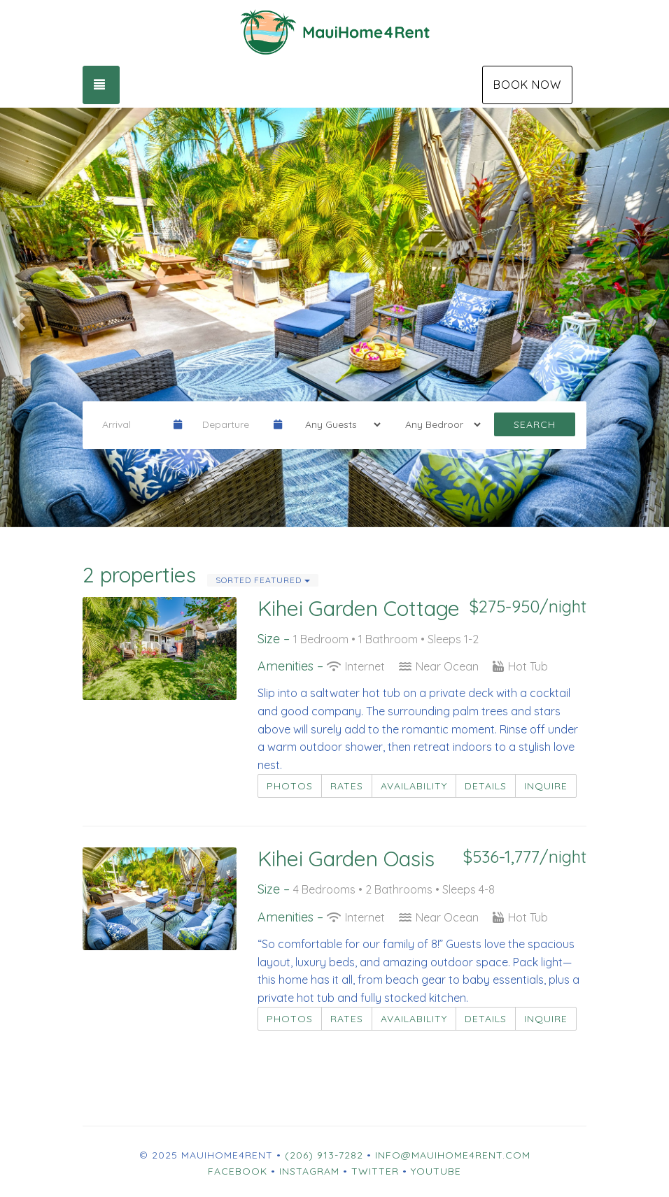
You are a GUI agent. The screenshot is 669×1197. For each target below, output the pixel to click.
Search (535, 424)
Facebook (237, 1171)
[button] (17, 317)
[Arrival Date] (132, 424)
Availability (414, 786)
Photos (290, 786)
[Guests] (338, 424)
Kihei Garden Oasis (346, 858)
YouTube (436, 1171)
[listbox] (334, 317)
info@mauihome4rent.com (452, 1155)
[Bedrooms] (438, 424)
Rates (346, 786)
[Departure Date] (232, 424)
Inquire (546, 786)
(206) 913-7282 (324, 1155)
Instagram (309, 1171)
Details (486, 786)
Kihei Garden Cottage (359, 608)
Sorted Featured (263, 580)
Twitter (375, 1171)
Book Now (527, 85)
